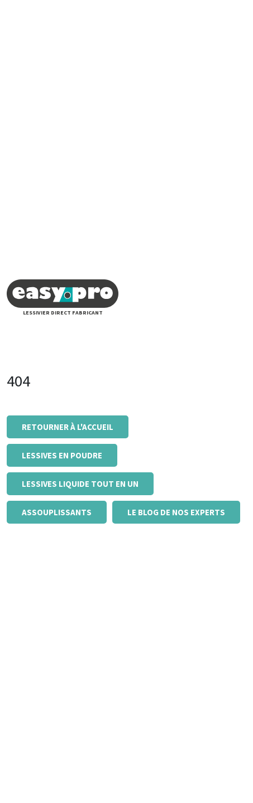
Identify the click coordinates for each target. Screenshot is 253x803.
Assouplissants (57, 512)
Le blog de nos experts (176, 512)
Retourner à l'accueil (67, 427)
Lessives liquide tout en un (80, 483)
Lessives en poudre (62, 455)
